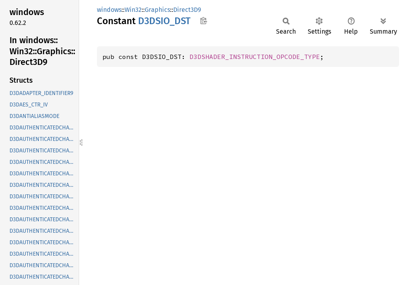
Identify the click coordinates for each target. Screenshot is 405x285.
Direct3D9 (187, 9)
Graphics (157, 9)
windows (109, 9)
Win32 (133, 9)
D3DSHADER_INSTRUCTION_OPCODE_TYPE (254, 57)
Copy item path (203, 20)
